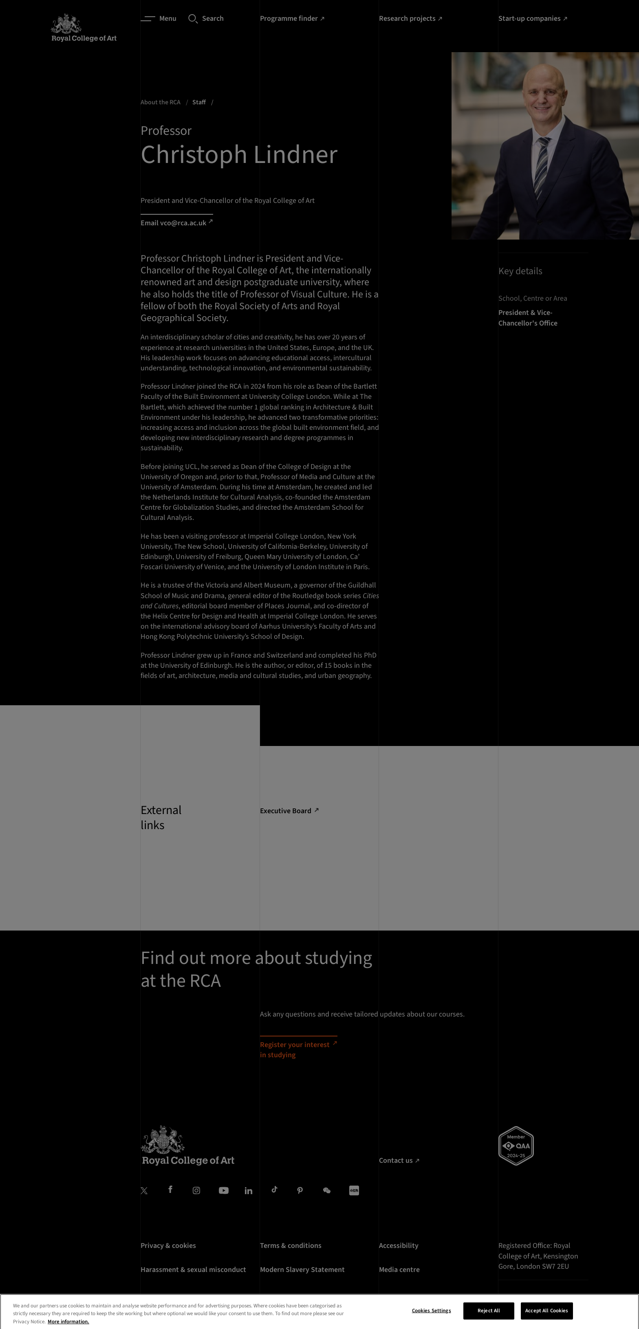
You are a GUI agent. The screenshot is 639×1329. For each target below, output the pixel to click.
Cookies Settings (431, 1320)
